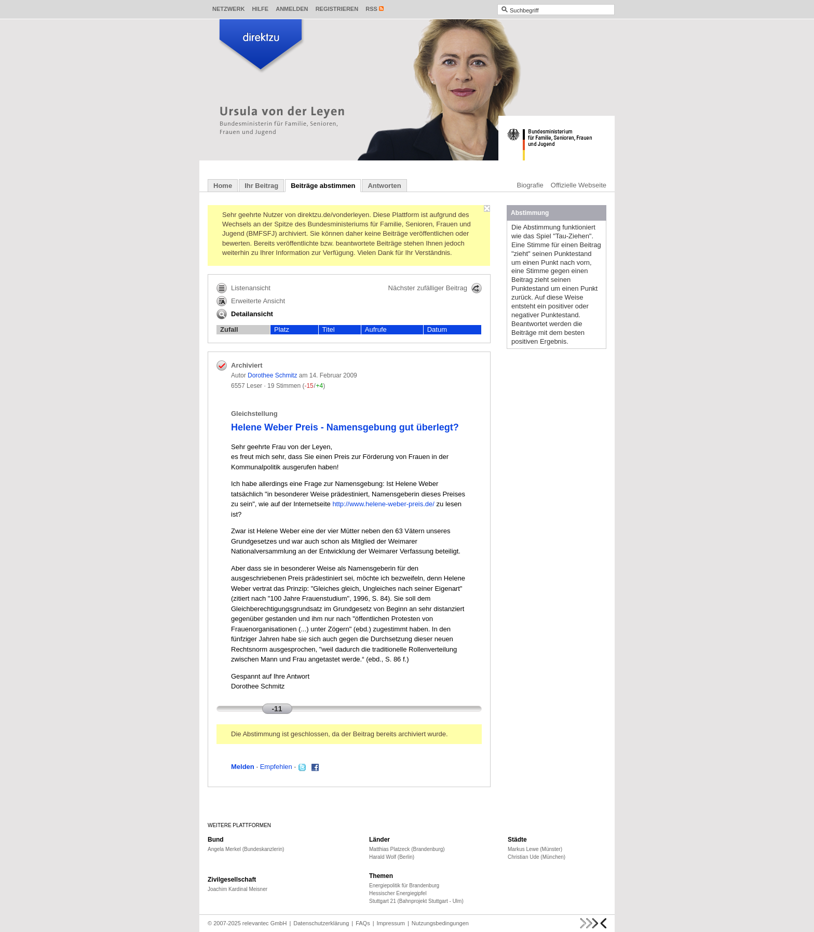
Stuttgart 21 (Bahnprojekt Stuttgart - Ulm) (416, 901)
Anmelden (292, 9)
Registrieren (337, 9)
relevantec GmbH (264, 923)
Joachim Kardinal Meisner (237, 889)
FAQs (363, 923)
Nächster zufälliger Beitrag (435, 288)
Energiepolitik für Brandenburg (404, 885)
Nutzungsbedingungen (440, 923)
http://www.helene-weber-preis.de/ (383, 504)
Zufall (229, 329)
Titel (328, 329)
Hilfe (260, 9)
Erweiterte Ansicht (250, 301)
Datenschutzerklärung (321, 923)
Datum (437, 329)
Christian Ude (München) (536, 857)
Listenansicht (243, 288)
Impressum (391, 923)
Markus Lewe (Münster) (535, 849)
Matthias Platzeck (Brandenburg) (407, 849)
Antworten (384, 186)
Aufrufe (376, 329)
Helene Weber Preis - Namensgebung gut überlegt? (345, 427)
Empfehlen (276, 767)
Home (222, 186)
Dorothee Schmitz (272, 375)
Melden (242, 767)
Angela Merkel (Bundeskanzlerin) (246, 849)
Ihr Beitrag (261, 186)
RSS (371, 9)
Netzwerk (228, 9)
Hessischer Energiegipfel (398, 893)
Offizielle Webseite (578, 185)
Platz (281, 329)
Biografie (530, 185)
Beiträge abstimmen (323, 186)
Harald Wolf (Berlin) (391, 857)
